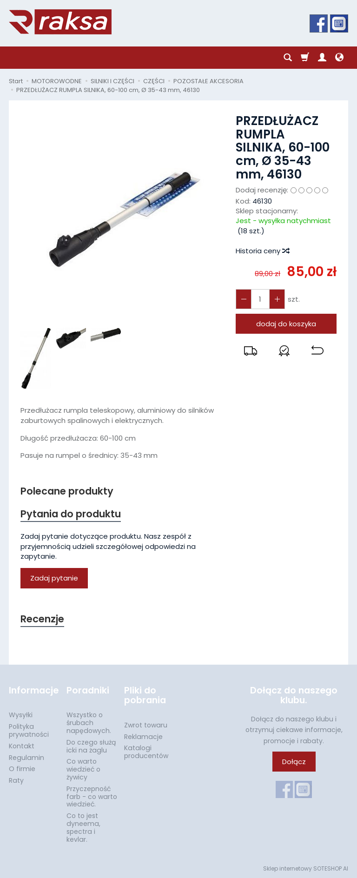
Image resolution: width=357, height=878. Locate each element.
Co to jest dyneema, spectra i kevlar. (83, 827)
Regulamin (26, 757)
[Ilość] (260, 299)
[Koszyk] (305, 57)
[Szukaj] (288, 57)
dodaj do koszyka (286, 324)
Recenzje (42, 619)
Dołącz (294, 761)
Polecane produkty (66, 491)
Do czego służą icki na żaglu (91, 746)
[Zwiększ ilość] (243, 299)
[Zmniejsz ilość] (277, 299)
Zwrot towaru (145, 725)
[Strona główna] (60, 21)
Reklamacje (143, 736)
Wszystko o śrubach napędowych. (88, 722)
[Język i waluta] (339, 57)
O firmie (22, 768)
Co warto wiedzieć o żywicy (83, 769)
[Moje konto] (322, 57)
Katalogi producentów (146, 751)
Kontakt (21, 746)
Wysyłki (21, 715)
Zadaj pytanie (54, 578)
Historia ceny (262, 251)
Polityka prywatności (29, 730)
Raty (16, 780)
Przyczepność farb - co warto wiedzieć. (91, 796)
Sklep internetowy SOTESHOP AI (305, 868)
